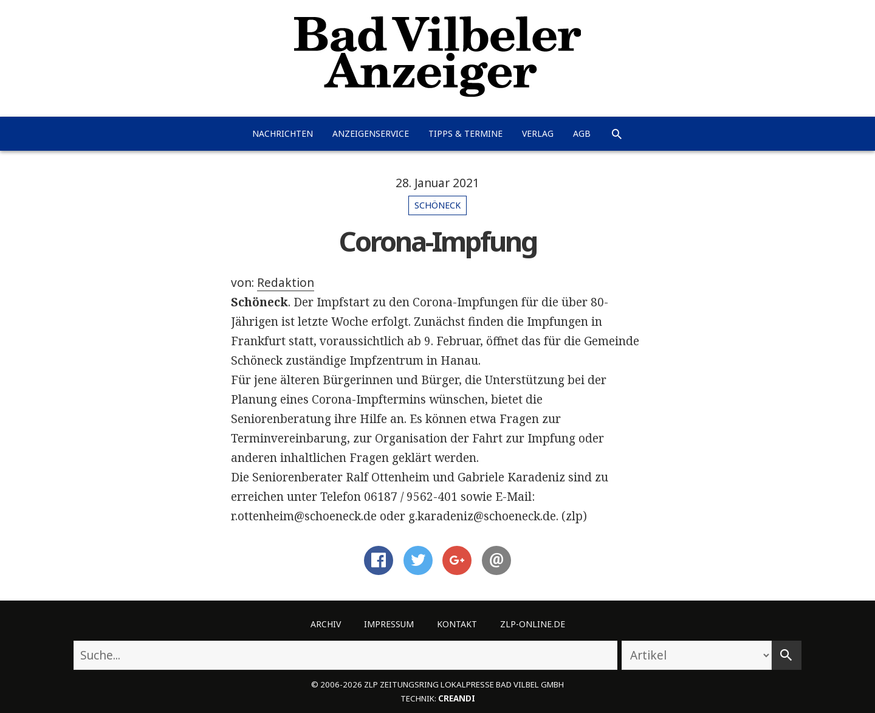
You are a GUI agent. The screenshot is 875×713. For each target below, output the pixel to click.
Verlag (538, 133)
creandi (456, 698)
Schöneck (437, 205)
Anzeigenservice (370, 133)
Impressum (389, 624)
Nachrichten (282, 133)
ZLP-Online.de (532, 624)
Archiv (326, 624)
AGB (582, 133)
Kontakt (457, 624)
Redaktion (285, 283)
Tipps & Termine (465, 133)
